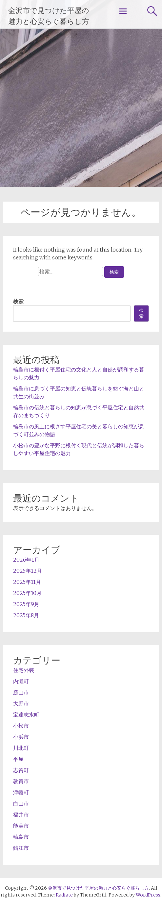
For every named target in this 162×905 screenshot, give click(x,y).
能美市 (21, 825)
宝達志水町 (26, 714)
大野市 (21, 703)
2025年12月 (27, 571)
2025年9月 (26, 604)
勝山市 (21, 692)
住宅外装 (23, 670)
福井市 (21, 814)
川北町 (21, 748)
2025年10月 (27, 593)
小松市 (21, 725)
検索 (18, 301)
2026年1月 (26, 559)
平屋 (18, 759)
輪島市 (21, 836)
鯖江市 (21, 848)
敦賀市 (21, 781)
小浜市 (21, 736)
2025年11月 (27, 582)
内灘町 (21, 681)
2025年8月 (26, 615)
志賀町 (21, 770)
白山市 (21, 803)
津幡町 (21, 792)
